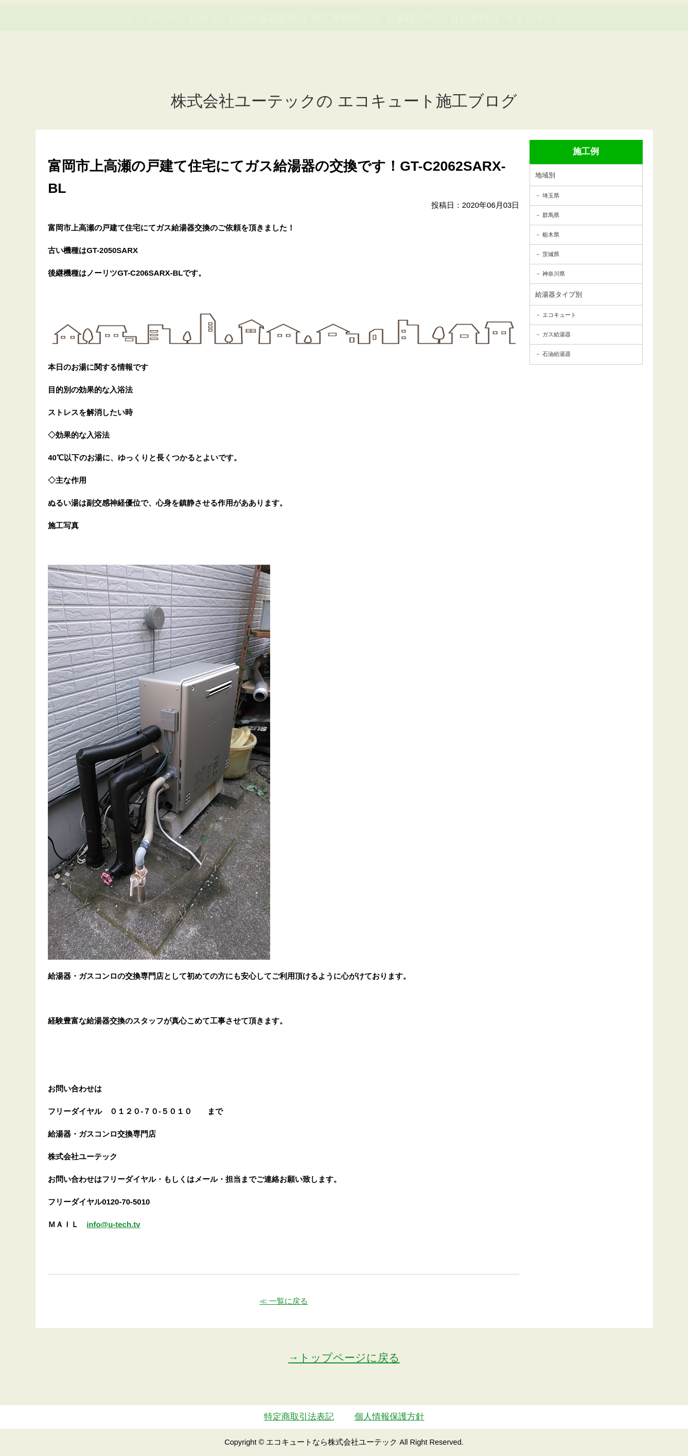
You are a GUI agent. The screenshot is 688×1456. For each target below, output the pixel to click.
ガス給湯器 (556, 334)
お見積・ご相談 (643, 26)
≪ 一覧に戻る (283, 1301)
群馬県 (550, 215)
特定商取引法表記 (299, 1417)
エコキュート (559, 315)
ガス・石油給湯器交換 (248, 67)
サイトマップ (533, 67)
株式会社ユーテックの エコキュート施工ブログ (344, 101)
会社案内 (469, 67)
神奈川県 (553, 274)
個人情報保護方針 (390, 1417)
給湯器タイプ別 (558, 294)
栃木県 (550, 234)
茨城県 (550, 254)
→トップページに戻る (344, 1357)
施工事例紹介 (341, 67)
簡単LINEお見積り (567, 26)
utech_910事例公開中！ (212, 33)
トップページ (154, 67)
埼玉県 (550, 195)
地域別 (545, 175)
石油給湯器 (556, 354)
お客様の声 (410, 67)
